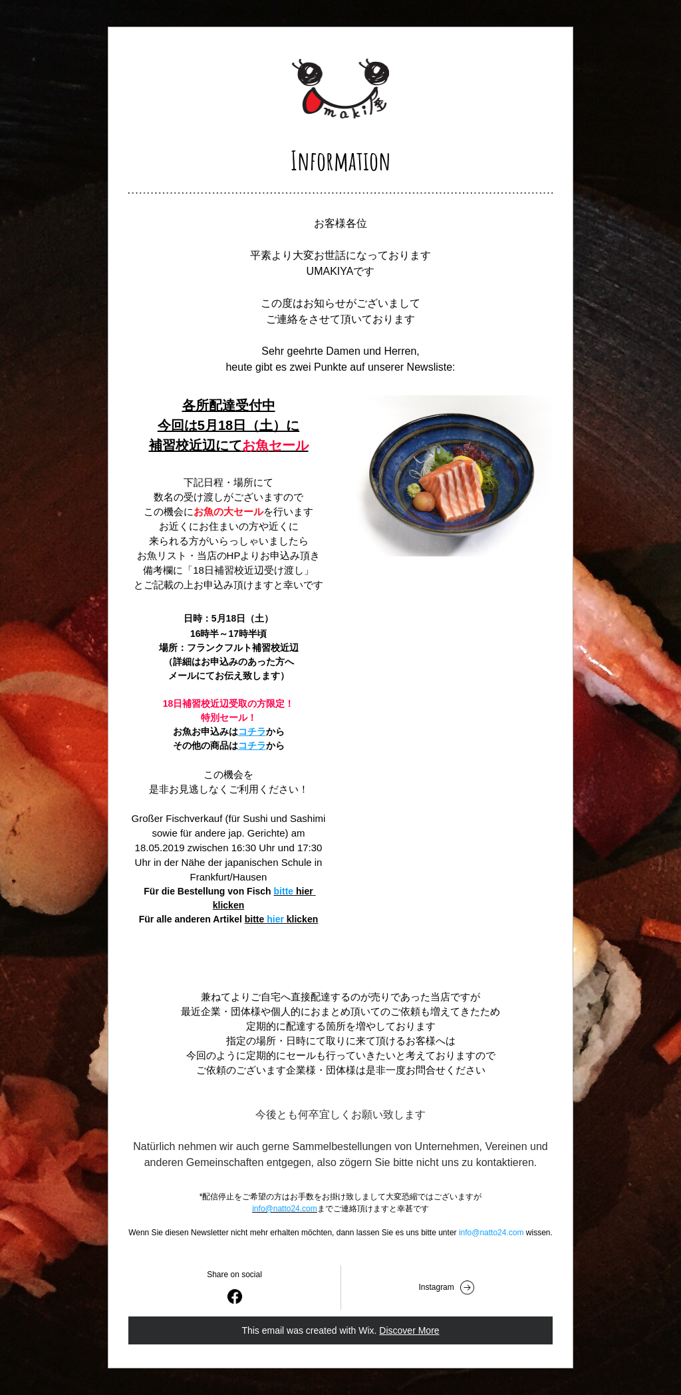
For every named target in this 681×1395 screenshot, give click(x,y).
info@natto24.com (284, 1208)
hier (275, 919)
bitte (284, 891)
